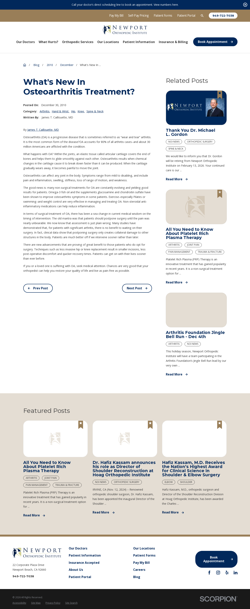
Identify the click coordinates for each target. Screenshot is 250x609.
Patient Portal (186, 15)
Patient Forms (163, 15)
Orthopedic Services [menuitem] (77, 42)
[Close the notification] (245, 5)
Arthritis (44, 111)
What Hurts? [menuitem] (48, 42)
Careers (139, 569)
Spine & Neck (95, 111)
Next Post (137, 288)
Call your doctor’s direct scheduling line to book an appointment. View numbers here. (125, 4)
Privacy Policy (53, 602)
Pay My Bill (116, 15)
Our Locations (144, 548)
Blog (136, 577)
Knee (81, 111)
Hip (73, 111)
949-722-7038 (223, 15)
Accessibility (19, 602)
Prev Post (38, 288)
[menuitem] (19, 603)
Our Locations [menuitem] (108, 42)
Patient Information (85, 555)
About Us (76, 569)
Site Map (36, 602)
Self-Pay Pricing (138, 15)
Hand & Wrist (60, 111)
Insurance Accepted (84, 562)
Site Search (71, 602)
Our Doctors (78, 548)
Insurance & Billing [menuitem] (173, 42)
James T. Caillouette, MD (43, 130)
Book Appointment (215, 42)
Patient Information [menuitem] (139, 42)
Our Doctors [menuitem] (25, 42)
